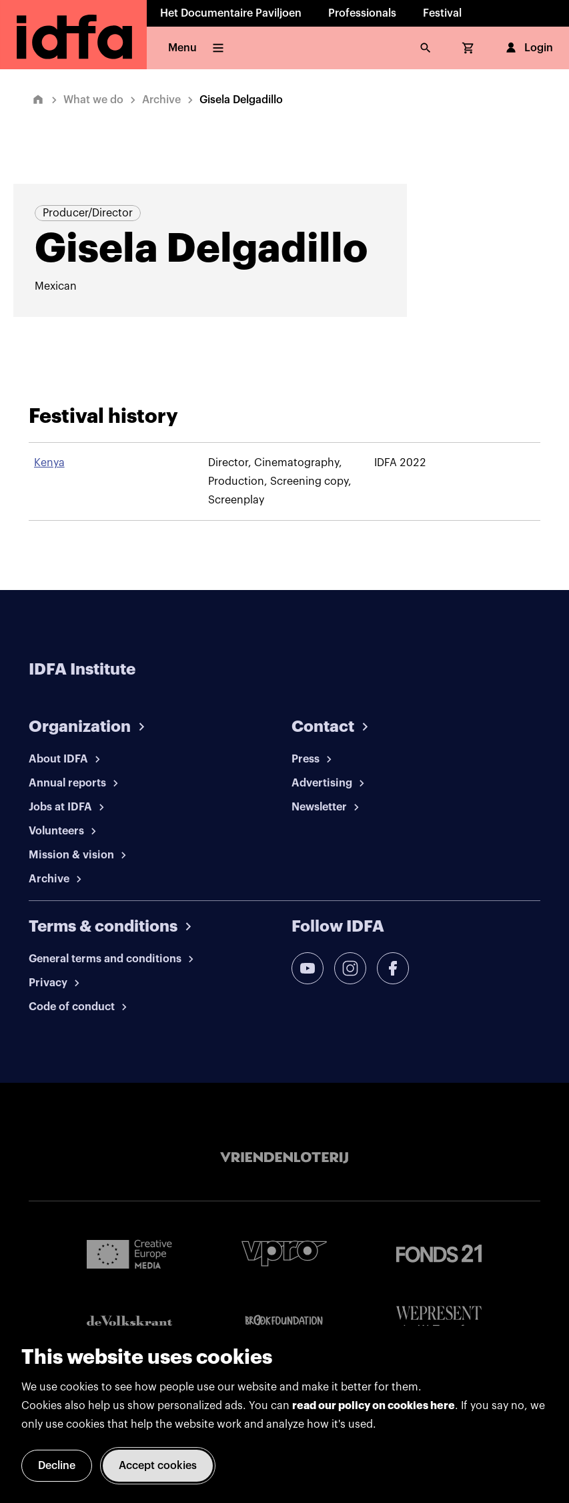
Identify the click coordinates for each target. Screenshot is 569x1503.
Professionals (362, 13)
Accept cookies (158, 1465)
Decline (56, 1465)
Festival (442, 13)
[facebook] (393, 968)
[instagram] (350, 968)
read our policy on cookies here (373, 1405)
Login (528, 48)
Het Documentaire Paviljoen (231, 13)
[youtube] (308, 968)
